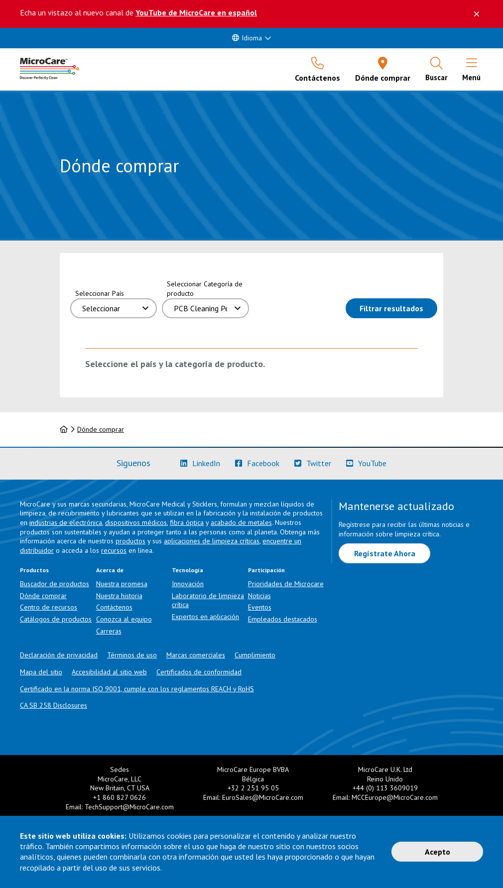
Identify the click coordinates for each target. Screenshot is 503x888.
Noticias (259, 595)
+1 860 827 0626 (119, 797)
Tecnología (187, 570)
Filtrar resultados (398, 307)
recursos (113, 550)
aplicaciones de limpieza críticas (211, 540)
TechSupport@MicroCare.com (129, 806)
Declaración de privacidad (59, 654)
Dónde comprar (100, 429)
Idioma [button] (247, 37)
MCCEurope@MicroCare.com (395, 797)
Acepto (437, 852)
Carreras (109, 631)
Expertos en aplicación (205, 616)
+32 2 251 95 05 (253, 787)
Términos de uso (132, 654)
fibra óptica (187, 522)
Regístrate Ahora (384, 553)
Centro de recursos (48, 607)
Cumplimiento (255, 654)
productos (130, 540)
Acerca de (110, 570)
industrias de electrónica (65, 522)
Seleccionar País (99, 293)
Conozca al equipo (124, 619)
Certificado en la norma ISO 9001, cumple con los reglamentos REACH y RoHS (137, 688)
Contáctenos (114, 607)
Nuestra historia (119, 595)
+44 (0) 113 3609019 (385, 787)
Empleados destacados (282, 619)
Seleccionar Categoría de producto (205, 288)
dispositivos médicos (136, 522)
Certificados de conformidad (199, 671)
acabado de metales (241, 522)
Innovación (188, 583)
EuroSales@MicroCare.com (262, 797)
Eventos (259, 607)
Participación (266, 570)
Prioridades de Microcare (286, 583)
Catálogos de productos (56, 619)
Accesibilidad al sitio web (109, 671)
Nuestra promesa (121, 583)
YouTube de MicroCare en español (196, 12)
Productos (34, 570)
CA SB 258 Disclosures (53, 705)
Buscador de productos (54, 583)
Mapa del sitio (41, 671)
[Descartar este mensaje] (476, 13)
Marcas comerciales (195, 654)
